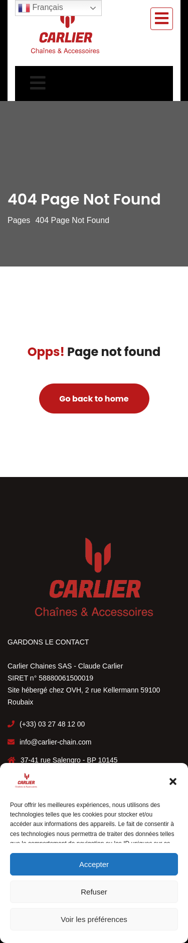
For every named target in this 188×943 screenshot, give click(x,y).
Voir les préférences (94, 919)
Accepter (94, 864)
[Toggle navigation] (161, 19)
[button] (173, 781)
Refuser (94, 892)
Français (40, 8)
